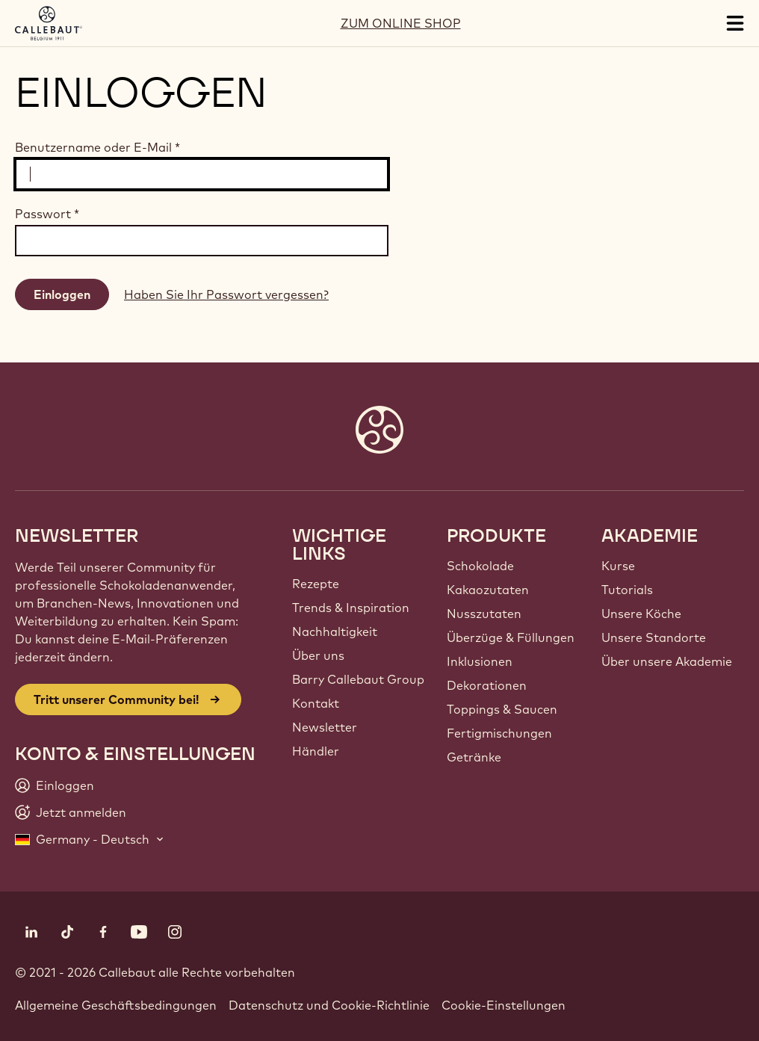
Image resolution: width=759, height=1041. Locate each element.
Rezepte (315, 583)
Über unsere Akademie (666, 661)
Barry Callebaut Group (358, 679)
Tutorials (627, 589)
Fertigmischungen (499, 733)
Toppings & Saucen (502, 709)
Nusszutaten (484, 613)
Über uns (318, 655)
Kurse (618, 565)
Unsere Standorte (653, 637)
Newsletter (324, 727)
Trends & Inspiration (350, 607)
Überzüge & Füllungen (510, 637)
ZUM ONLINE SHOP (401, 23)
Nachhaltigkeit (334, 631)
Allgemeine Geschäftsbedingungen (116, 1005)
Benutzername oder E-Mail (97, 147)
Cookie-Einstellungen (504, 1005)
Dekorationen (487, 685)
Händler (315, 751)
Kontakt (315, 703)
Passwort (47, 213)
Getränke (474, 757)
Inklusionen (479, 661)
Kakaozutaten (488, 589)
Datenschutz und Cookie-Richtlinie (329, 1005)
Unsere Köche (641, 613)
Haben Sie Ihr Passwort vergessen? (226, 294)
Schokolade (480, 565)
